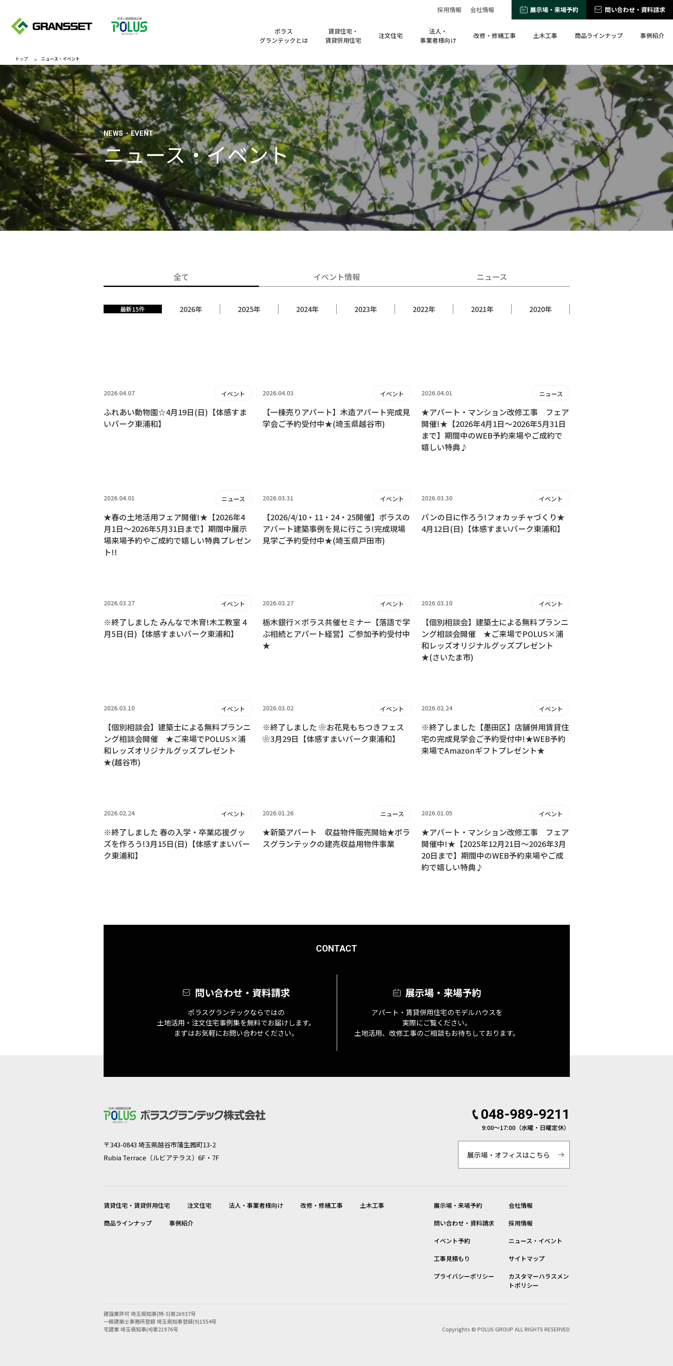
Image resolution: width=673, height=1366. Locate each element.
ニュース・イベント (535, 1240)
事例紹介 (652, 35)
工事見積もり (452, 1258)
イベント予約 (452, 1240)
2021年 (482, 309)
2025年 (249, 309)
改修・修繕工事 (495, 35)
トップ (21, 59)
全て (181, 276)
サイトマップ (527, 1258)
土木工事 (545, 35)
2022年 (424, 309)
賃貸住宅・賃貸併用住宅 (343, 36)
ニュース (492, 276)
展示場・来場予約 (554, 9)
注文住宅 (391, 35)
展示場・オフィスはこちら (508, 1154)
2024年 (307, 309)
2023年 (365, 309)
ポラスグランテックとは (283, 36)
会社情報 (482, 9)
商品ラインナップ (599, 35)
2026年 (191, 309)
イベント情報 (336, 276)
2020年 (540, 309)
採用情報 (449, 9)
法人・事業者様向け (438, 36)
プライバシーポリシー (464, 1276)
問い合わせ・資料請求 (635, 9)
